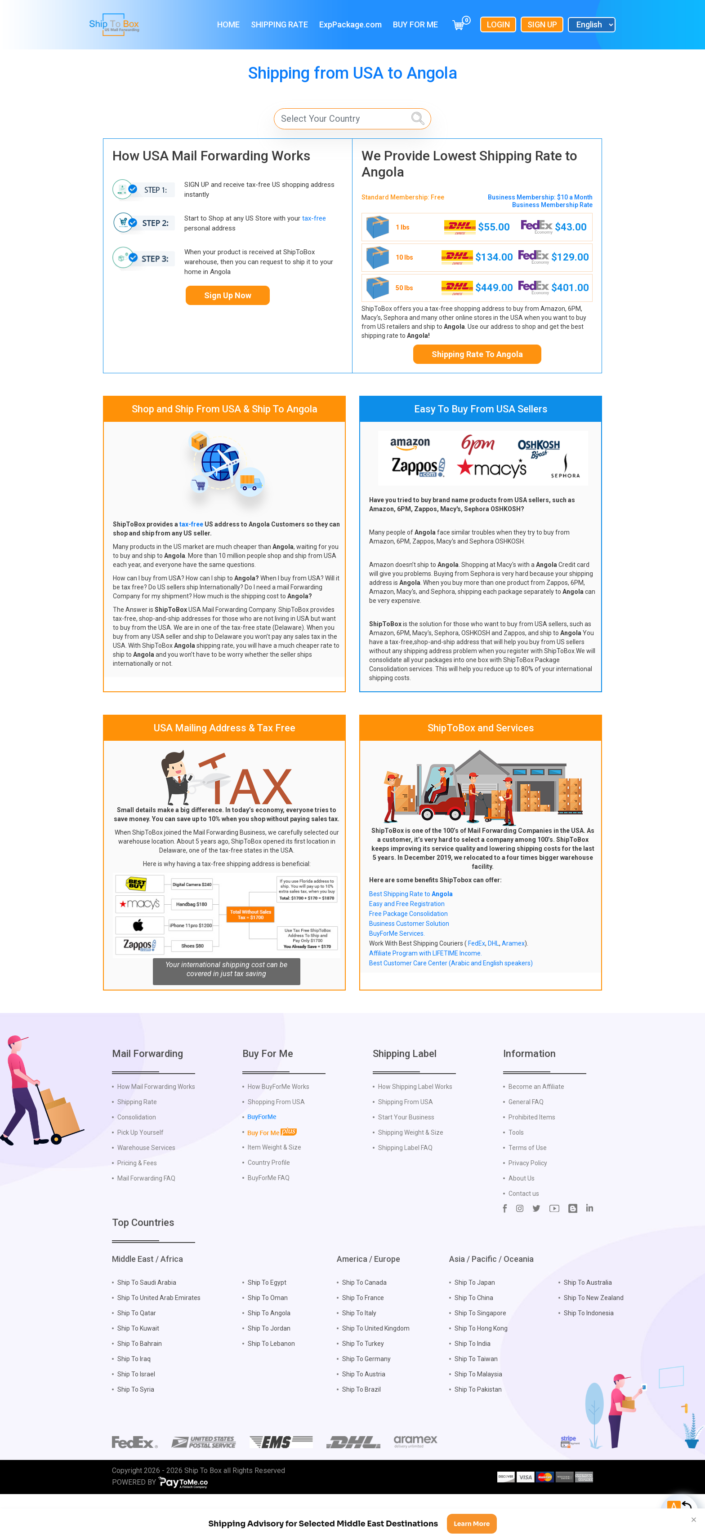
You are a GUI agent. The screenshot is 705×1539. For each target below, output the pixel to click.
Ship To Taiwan (476, 1403)
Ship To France (363, 1342)
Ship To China (474, 1342)
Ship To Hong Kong (481, 1373)
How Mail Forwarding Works (156, 1131)
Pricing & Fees (137, 1207)
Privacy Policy (528, 1207)
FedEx (476, 943)
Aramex (513, 943)
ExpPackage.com (350, 24)
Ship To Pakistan (478, 1434)
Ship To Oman (268, 1342)
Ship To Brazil (361, 1434)
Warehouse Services (146, 1192)
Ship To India (473, 1388)
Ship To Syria (135, 1434)
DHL (493, 943)
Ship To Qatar (136, 1357)
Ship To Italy (359, 1357)
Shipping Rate (279, 24)
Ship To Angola (269, 1357)
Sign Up (542, 24)
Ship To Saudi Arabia (146, 1327)
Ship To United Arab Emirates (159, 1342)
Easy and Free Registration (407, 903)
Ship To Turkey (363, 1388)
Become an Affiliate (536, 1131)
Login (498, 24)
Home (228, 24)
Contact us (524, 1238)
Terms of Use (528, 1192)
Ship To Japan (475, 1327)
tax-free (314, 218)
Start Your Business (406, 1162)
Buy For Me (415, 24)
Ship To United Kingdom (376, 1373)
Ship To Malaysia (478, 1418)
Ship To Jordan (269, 1373)
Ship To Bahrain (139, 1388)
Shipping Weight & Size (410, 1177)
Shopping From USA (276, 1146)
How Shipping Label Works (415, 1131)
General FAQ (526, 1146)
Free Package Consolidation (408, 913)
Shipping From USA (405, 1146)
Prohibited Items (532, 1162)
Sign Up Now (227, 295)
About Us (522, 1223)
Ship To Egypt (267, 1327)
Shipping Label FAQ (405, 1192)
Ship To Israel (136, 1418)
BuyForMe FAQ (269, 1222)
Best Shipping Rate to (411, 894)
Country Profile (269, 1207)
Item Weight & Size (274, 1192)
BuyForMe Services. (397, 933)
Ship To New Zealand (594, 1342)
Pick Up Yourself (140, 1177)
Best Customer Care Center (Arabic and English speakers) (451, 963)
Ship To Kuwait (138, 1373)
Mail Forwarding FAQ (146, 1223)
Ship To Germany (366, 1403)
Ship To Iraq (134, 1403)
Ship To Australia (588, 1327)
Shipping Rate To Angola (477, 354)
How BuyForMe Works (278, 1131)
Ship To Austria (363, 1418)
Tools (516, 1177)
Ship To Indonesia (589, 1357)
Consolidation (136, 1162)
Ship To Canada (364, 1327)
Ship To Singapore (480, 1357)
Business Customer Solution (409, 923)
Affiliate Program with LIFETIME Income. (425, 953)
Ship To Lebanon (271, 1388)
